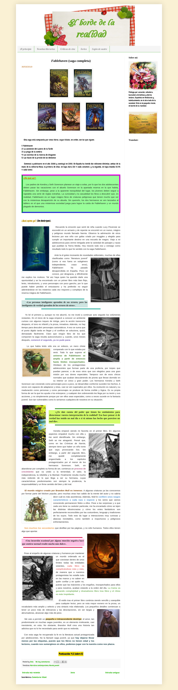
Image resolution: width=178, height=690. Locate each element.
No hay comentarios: (43, 662)
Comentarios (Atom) (39, 677)
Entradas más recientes (31, 672)
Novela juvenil (54, 665)
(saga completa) (71, 61)
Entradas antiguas (112, 672)
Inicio (73, 672)
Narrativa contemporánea (39, 665)
